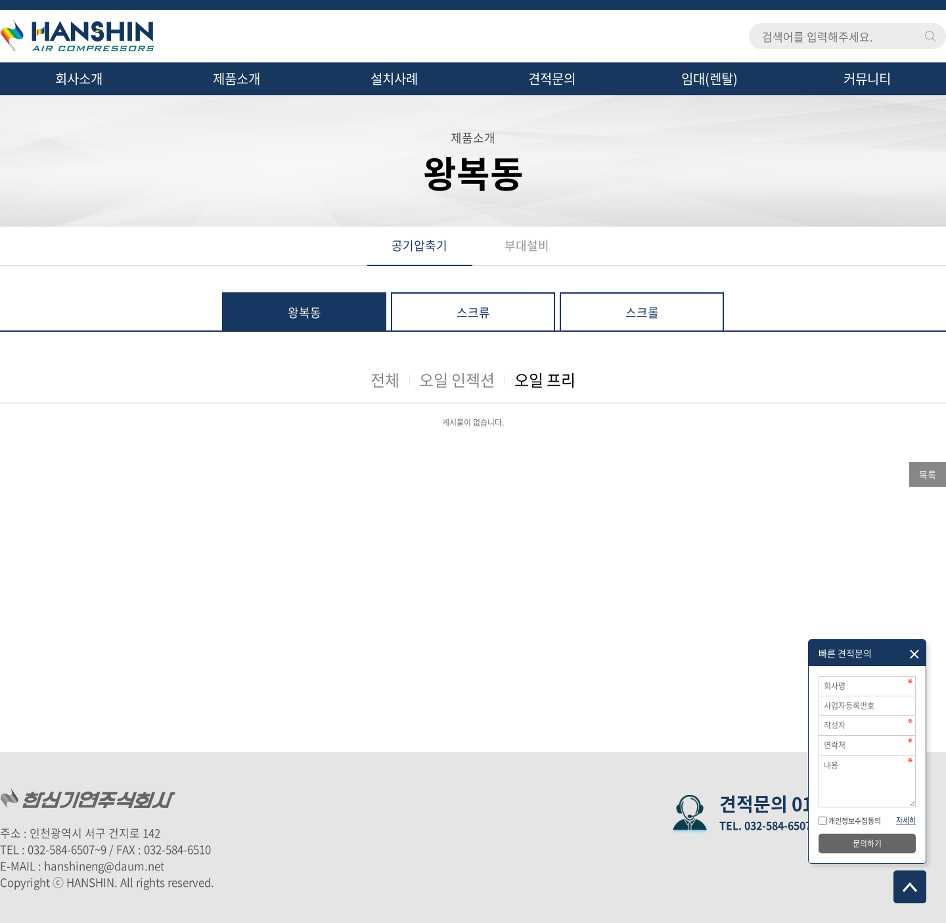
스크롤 (642, 312)
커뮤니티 (867, 78)
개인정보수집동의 (854, 820)
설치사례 (394, 78)
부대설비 (527, 245)
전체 (385, 379)
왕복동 (304, 312)
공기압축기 (419, 245)
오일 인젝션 (457, 379)
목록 (927, 474)
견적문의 (551, 78)
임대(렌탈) (709, 78)
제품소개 (236, 78)
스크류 (473, 312)
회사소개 (78, 78)
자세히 (906, 820)
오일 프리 (544, 379)
